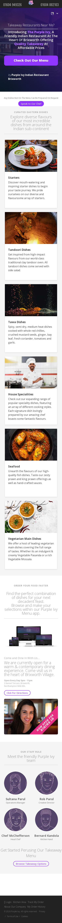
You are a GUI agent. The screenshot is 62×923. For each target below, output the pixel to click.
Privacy (42, 911)
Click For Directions (17, 693)
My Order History (36, 906)
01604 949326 (12, 4)
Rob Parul (46, 799)
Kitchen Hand (46, 839)
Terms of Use (12, 916)
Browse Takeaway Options (31, 863)
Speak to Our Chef (31, 103)
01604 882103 (50, 4)
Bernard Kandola (46, 836)
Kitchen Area (19, 902)
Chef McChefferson (15, 836)
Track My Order (36, 902)
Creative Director (46, 802)
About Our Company (15, 906)
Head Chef (15, 839)
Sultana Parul (15, 799)
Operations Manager (15, 802)
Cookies (24, 916)
